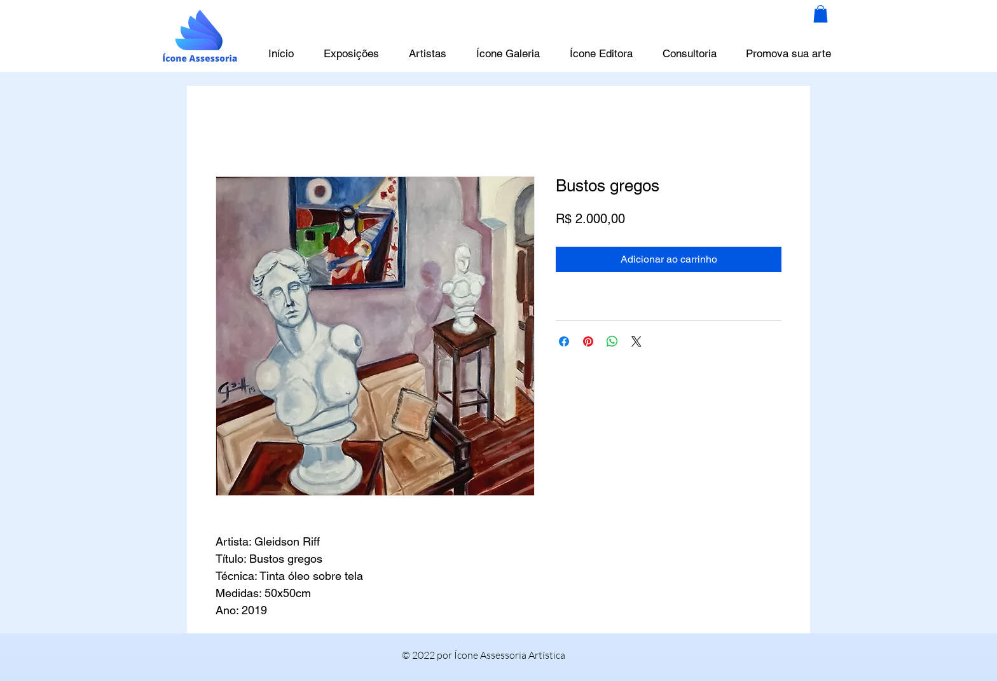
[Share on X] (636, 341)
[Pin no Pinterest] (588, 341)
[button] (820, 13)
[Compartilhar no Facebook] (564, 341)
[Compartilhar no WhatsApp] (612, 341)
